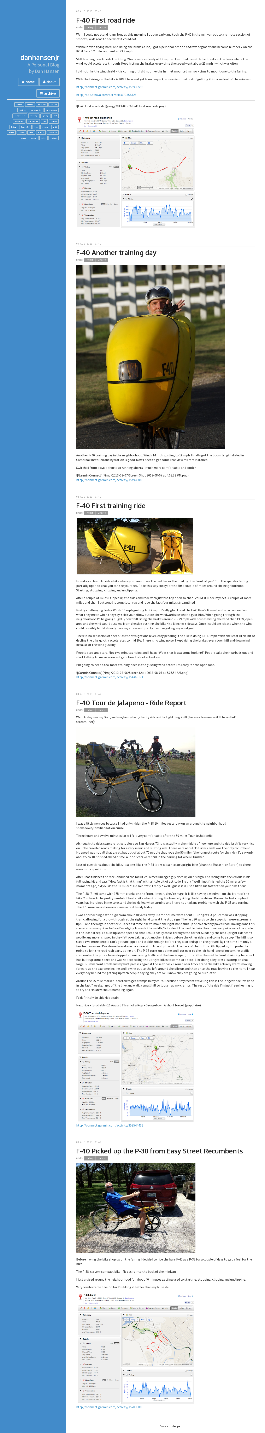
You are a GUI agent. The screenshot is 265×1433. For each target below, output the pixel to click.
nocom (45, 127)
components (19, 116)
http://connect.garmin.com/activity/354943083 (109, 480)
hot (36, 127)
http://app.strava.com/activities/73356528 (106, 95)
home (28, 82)
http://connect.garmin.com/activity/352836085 (109, 1407)
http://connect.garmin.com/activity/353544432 (109, 1125)
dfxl (55, 116)
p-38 (55, 127)
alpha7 (30, 105)
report (21, 132)
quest (11, 132)
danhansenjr (40, 57)
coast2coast (51, 110)
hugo (176, 1426)
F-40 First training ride (111, 505)
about (49, 82)
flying (13, 127)
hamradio (25, 127)
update (54, 138)
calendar (42, 105)
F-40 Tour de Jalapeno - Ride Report (131, 702)
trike (43, 138)
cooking (33, 116)
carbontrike (36, 110)
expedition (33, 121)
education (19, 121)
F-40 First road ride (105, 20)
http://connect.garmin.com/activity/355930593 (109, 87)
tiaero (33, 138)
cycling (45, 116)
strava (23, 138)
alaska (19, 105)
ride (31, 132)
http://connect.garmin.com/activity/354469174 (109, 677)
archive (48, 93)
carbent (22, 110)
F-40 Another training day (116, 252)
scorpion (53, 132)
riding (41, 132)
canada (54, 105)
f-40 (44, 121)
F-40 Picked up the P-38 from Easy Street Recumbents (159, 1151)
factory (54, 121)
